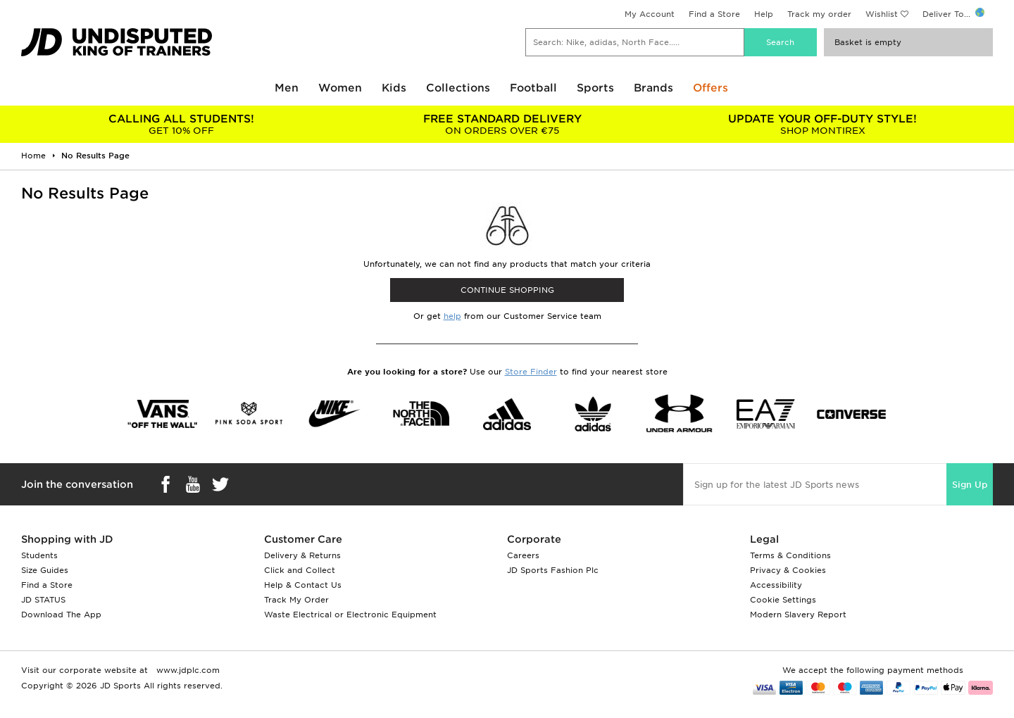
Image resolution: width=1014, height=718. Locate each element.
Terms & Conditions (790, 555)
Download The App (61, 614)
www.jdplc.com (187, 670)
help (452, 316)
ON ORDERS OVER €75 (502, 124)
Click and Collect (299, 570)
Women (340, 88)
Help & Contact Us (303, 585)
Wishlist (881, 14)
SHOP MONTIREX (823, 124)
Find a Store (714, 14)
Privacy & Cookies (788, 570)
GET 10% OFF (181, 124)
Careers (523, 555)
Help (763, 14)
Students (39, 555)
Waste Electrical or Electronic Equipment (350, 614)
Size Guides (44, 570)
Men (287, 88)
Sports (595, 88)
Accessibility (776, 585)
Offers (710, 88)
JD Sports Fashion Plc (553, 570)
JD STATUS (43, 600)
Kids (394, 88)
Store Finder (531, 372)
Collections (458, 88)
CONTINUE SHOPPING (507, 290)
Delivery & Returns (302, 555)
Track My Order (296, 600)
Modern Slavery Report (798, 614)
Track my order (819, 14)
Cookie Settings (783, 600)
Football (533, 88)
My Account (650, 14)
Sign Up (969, 484)
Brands (653, 88)
